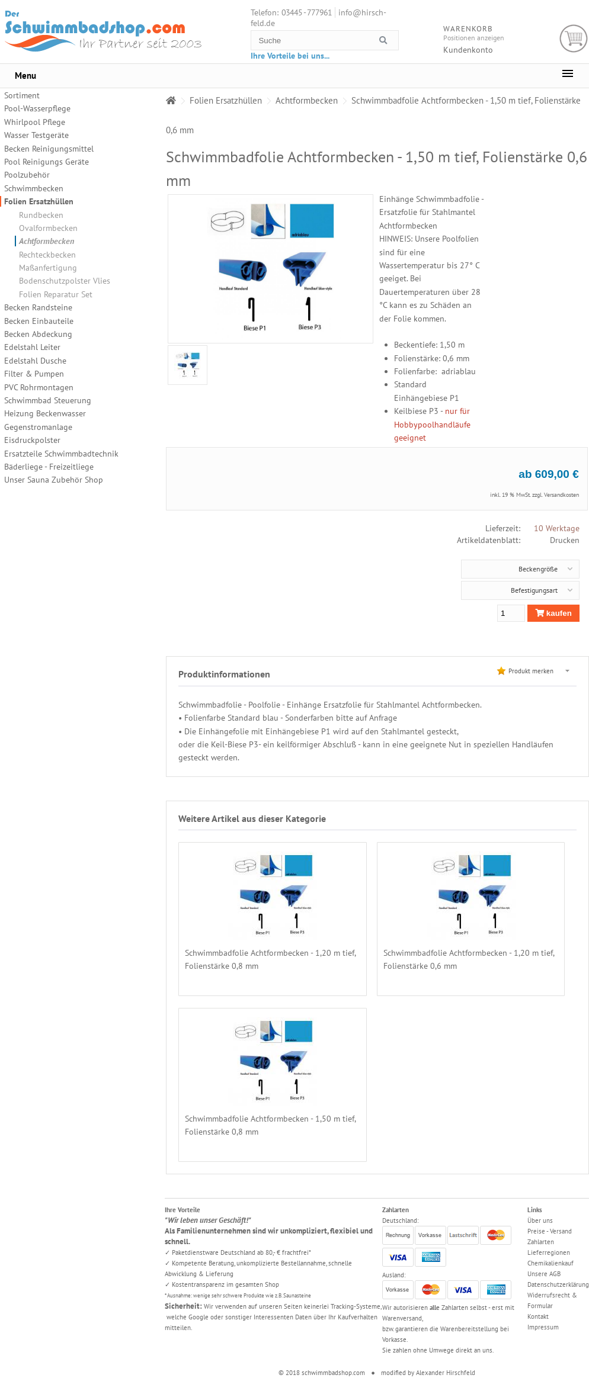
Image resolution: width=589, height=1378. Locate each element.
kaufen (553, 613)
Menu (25, 75)
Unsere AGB (544, 1274)
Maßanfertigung (48, 267)
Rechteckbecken (47, 254)
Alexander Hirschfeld (445, 1373)
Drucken (565, 540)
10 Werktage (557, 528)
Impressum (543, 1327)
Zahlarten (540, 1242)
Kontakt (538, 1316)
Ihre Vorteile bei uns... (290, 55)
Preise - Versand (549, 1231)
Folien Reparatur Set (55, 294)
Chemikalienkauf (550, 1263)
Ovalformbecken (48, 228)
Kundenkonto (468, 49)
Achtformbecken (46, 241)
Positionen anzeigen (473, 37)
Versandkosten (561, 495)
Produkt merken (530, 671)
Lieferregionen (548, 1252)
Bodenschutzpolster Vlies (64, 280)
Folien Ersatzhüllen (38, 201)
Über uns (540, 1220)
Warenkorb (574, 39)
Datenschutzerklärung (558, 1284)
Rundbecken (41, 215)
